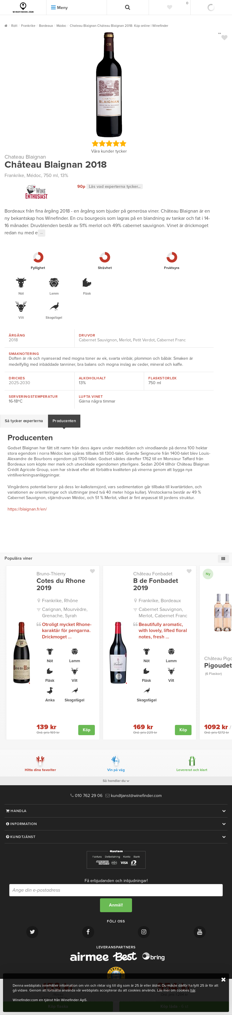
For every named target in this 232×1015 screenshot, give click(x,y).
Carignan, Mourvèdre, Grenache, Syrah (65, 612)
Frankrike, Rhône (60, 601)
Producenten (64, 421)
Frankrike (14, 175)
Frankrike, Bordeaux (160, 601)
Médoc (34, 175)
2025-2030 (19, 382)
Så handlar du (116, 781)
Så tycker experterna (24, 421)
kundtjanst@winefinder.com (133, 795)
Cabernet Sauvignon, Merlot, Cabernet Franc (163, 612)
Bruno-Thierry (51, 573)
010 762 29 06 (86, 795)
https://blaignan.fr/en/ (27, 509)
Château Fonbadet (152, 573)
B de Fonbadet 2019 (155, 584)
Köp (86, 729)
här (192, 990)
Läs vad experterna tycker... (114, 186)
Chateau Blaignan (25, 156)
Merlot (125, 340)
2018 (13, 340)
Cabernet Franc (171, 340)
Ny (208, 574)
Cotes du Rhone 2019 (61, 584)
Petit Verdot (144, 340)
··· (41, 233)
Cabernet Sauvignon (98, 340)
